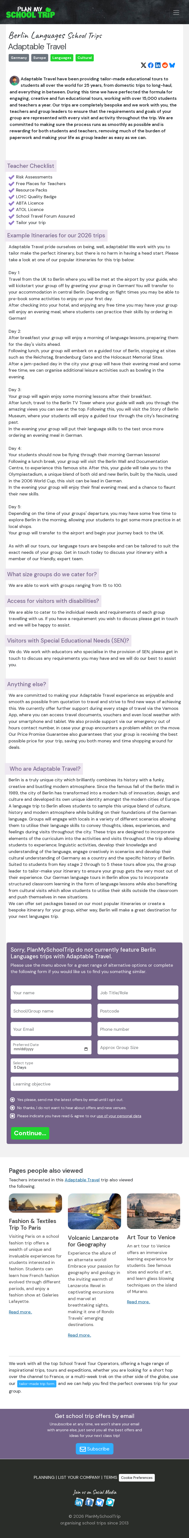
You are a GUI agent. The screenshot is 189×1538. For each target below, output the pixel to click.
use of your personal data (119, 1116)
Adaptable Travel (82, 1180)
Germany (19, 57)
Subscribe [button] (95, 1449)
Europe (39, 57)
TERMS (110, 1477)
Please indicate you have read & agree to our (78, 1115)
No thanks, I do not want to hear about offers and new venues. (71, 1107)
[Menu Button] (176, 12)
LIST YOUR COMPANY (79, 1477)
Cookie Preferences (137, 1477)
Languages (61, 57)
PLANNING (44, 1477)
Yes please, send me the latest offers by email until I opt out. (69, 1099)
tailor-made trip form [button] (36, 1383)
